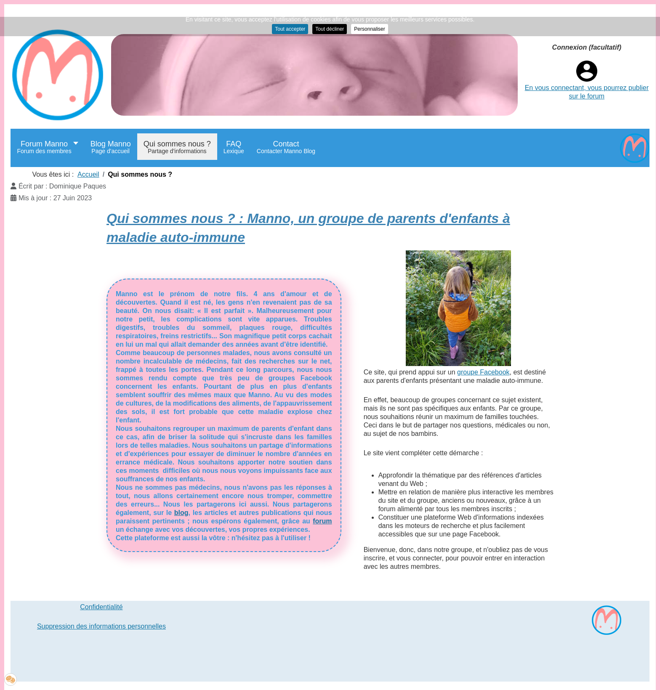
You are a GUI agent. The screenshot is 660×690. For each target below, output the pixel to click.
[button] (10, 679)
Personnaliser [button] (369, 29)
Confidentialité (101, 606)
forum (322, 521)
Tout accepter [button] (290, 29)
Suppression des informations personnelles (101, 626)
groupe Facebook (483, 372)
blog (181, 512)
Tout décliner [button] (329, 29)
